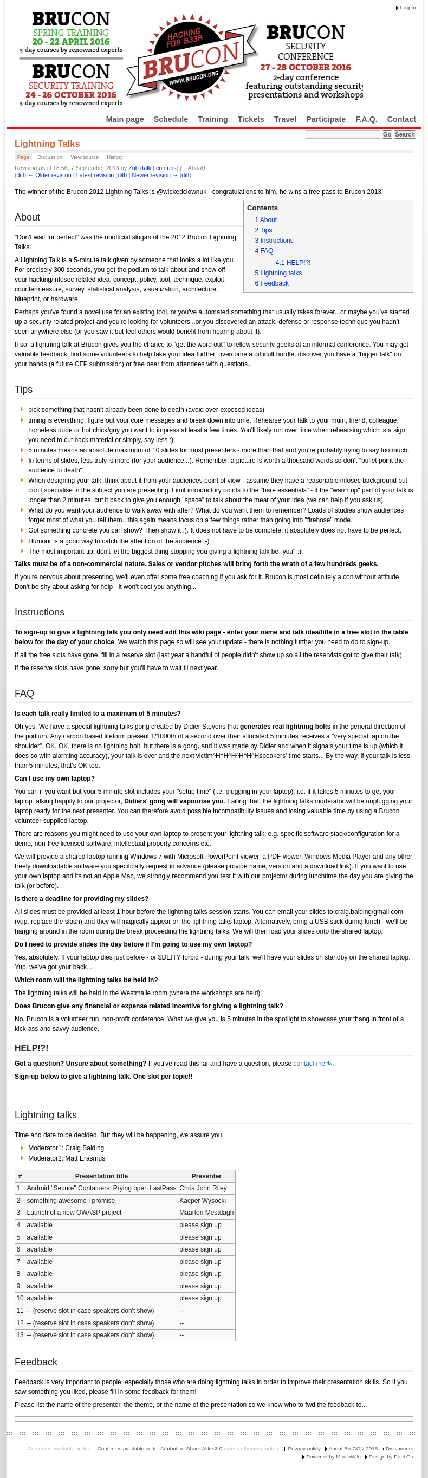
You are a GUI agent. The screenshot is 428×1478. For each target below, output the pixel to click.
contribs (166, 168)
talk (146, 168)
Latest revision (95, 175)
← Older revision (49, 175)
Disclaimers (399, 1448)
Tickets (251, 119)
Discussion (49, 157)
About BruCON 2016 (353, 1448)
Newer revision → (155, 175)
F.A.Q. (366, 119)
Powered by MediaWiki (333, 1457)
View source (84, 157)
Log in (408, 7)
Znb (133, 168)
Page (23, 157)
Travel (285, 119)
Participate (326, 119)
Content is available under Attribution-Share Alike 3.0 (160, 1448)
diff (20, 175)
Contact (401, 119)
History (115, 157)
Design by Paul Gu (391, 1457)
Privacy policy (304, 1448)
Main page (125, 119)
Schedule (171, 119)
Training (213, 119)
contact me (309, 1063)
